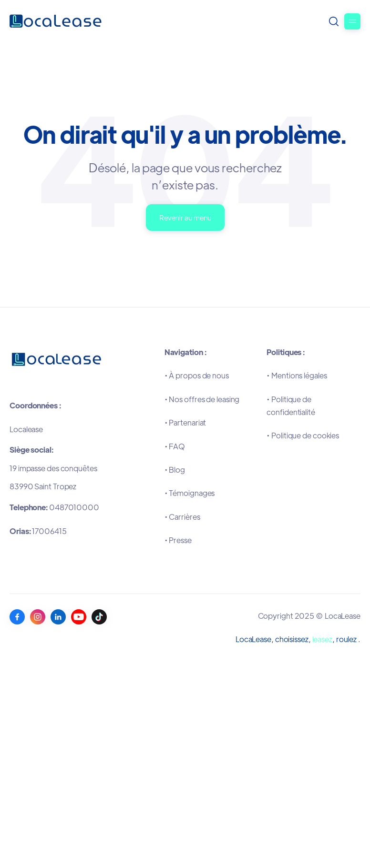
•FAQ (174, 446)
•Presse (178, 540)
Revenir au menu (185, 217)
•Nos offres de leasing (202, 399)
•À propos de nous (196, 375)
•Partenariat (185, 422)
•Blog (174, 470)
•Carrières (182, 517)
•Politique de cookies (303, 435)
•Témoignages (189, 493)
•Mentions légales (297, 375)
